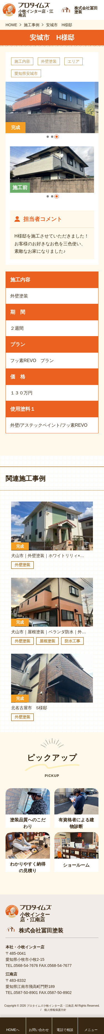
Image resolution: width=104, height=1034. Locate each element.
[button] (48, 137)
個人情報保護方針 (55, 1009)
